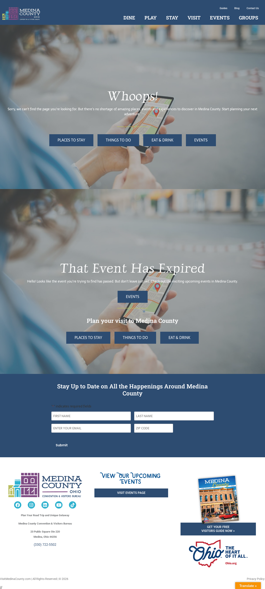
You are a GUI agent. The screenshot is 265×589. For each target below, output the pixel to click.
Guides (223, 8)
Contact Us (253, 8)
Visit (194, 17)
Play (151, 17)
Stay (172, 17)
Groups (248, 17)
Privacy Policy (256, 577)
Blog (237, 8)
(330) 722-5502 (45, 543)
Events (220, 17)
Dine (129, 17)
